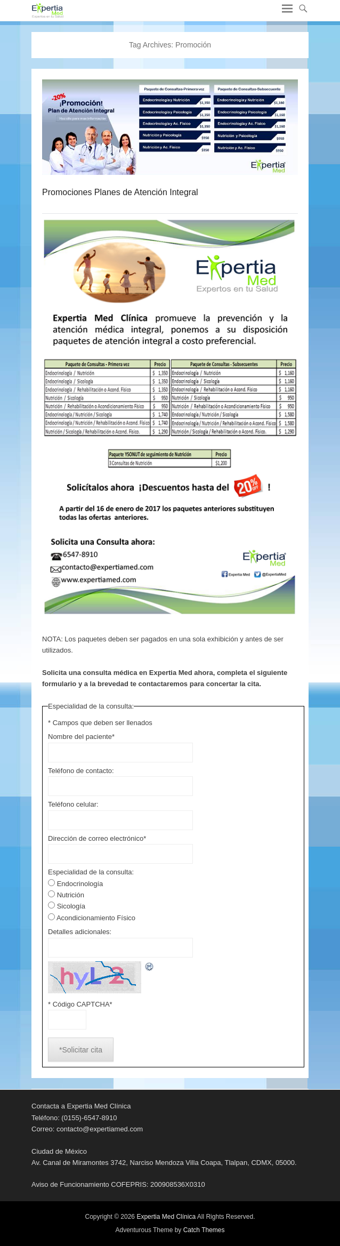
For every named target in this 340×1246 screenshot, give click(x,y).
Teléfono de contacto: (81, 771)
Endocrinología (80, 884)
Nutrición (70, 895)
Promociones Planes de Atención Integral (120, 192)
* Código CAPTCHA (80, 1004)
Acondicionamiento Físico (95, 918)
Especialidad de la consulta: (91, 872)
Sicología (71, 906)
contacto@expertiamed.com (99, 1129)
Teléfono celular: (73, 804)
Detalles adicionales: (79, 932)
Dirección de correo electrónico (97, 838)
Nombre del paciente (81, 737)
